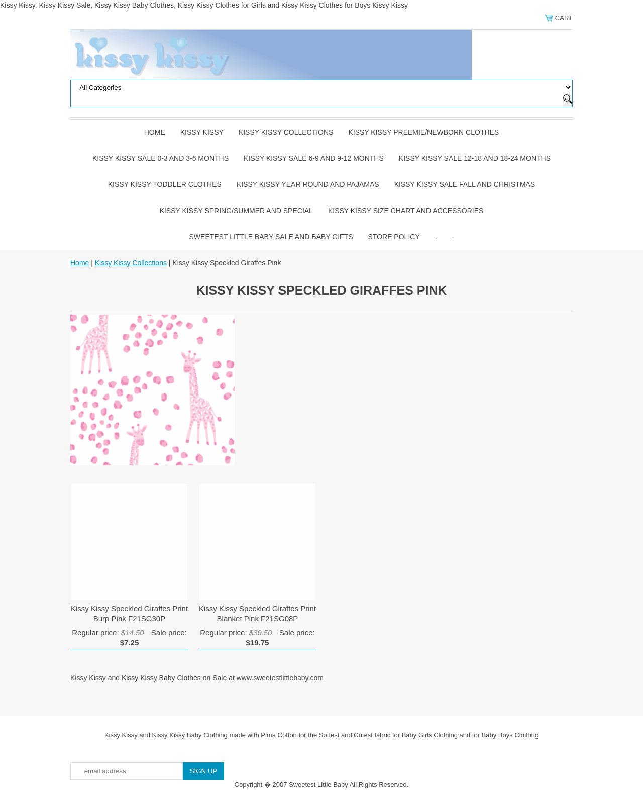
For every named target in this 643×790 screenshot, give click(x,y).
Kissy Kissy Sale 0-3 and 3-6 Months (160, 158)
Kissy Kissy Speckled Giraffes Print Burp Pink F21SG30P (129, 613)
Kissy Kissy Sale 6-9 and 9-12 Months (314, 158)
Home (154, 132)
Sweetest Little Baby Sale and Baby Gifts (271, 237)
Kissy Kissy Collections (286, 132)
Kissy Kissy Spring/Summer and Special (236, 211)
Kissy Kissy (202, 132)
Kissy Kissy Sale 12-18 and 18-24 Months (475, 158)
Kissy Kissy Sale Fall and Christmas (464, 184)
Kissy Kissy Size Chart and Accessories (405, 211)
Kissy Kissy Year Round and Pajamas (308, 184)
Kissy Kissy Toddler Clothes (165, 184)
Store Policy (394, 237)
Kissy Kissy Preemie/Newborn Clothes (423, 132)
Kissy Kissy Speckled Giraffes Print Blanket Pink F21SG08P (257, 613)
